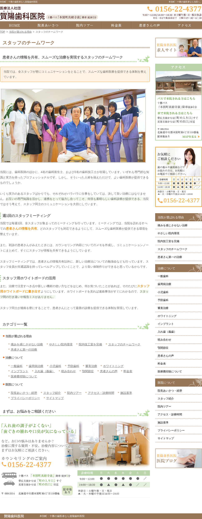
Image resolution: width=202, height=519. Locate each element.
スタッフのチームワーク (124, 344)
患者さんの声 (108, 371)
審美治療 (91, 366)
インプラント (19, 371)
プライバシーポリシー (25, 398)
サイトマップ (55, 398)
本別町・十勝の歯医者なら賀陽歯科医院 (18, 2)
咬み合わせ (68, 371)
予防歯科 (73, 366)
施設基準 (126, 393)
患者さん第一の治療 (24, 349)
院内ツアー (74, 393)
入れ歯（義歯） (45, 371)
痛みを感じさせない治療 (27, 344)
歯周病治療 (36, 366)
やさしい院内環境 (60, 344)
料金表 (127, 371)
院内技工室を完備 (90, 344)
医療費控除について (24, 376)
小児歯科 (55, 366)
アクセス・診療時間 (101, 393)
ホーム (14, 25)
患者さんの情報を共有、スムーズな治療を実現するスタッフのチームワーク (62, 57)
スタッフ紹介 (52, 393)
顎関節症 (88, 371)
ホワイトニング (113, 366)
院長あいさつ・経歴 (24, 393)
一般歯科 (16, 366)
